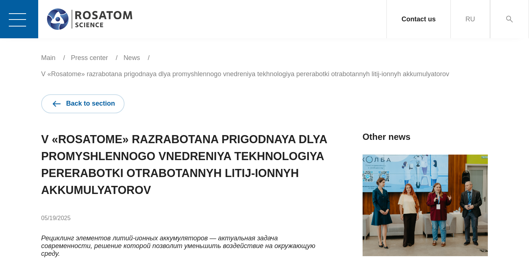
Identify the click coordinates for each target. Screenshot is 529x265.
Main (48, 57)
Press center (89, 57)
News (131, 57)
